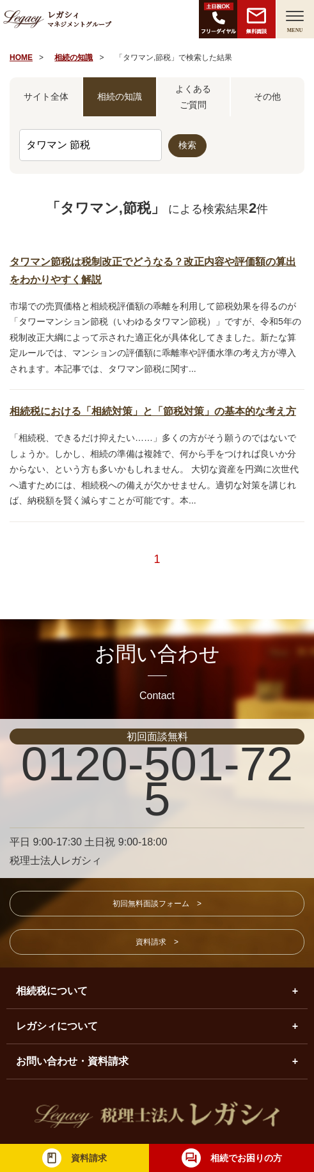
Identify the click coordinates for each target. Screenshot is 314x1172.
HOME (21, 57)
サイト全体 (46, 96)
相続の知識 (73, 57)
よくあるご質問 (193, 97)
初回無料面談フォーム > (157, 903)
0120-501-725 (157, 781)
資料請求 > (157, 941)
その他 (267, 96)
